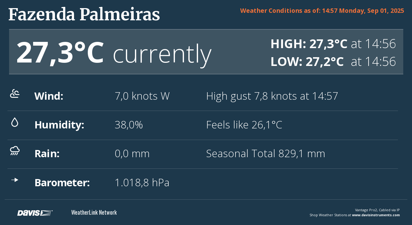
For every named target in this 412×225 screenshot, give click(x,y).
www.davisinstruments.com (376, 214)
